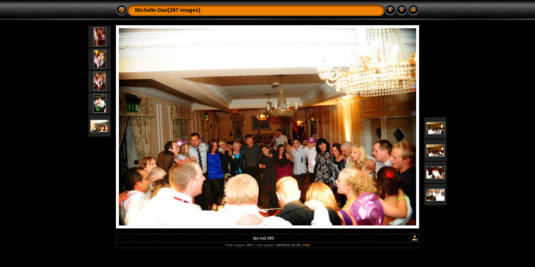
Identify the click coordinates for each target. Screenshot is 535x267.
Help (307, 245)
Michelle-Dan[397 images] (167, 10)
